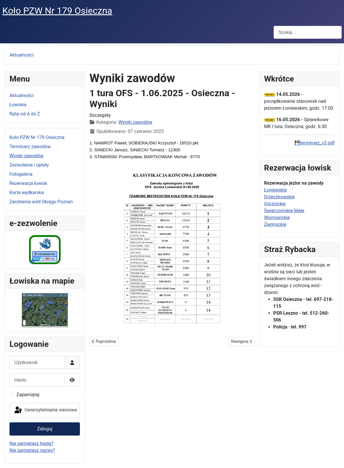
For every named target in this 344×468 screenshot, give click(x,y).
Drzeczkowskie (279, 197)
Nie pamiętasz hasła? (31, 443)
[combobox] (308, 32)
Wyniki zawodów (26, 155)
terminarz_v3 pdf (317, 143)
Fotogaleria (20, 174)
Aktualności (21, 55)
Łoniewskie (275, 190)
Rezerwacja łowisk (28, 183)
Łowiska (17, 104)
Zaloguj (44, 429)
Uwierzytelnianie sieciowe (45, 410)
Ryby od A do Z (24, 114)
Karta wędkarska (26, 192)
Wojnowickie (277, 217)
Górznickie (275, 203)
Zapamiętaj (27, 394)
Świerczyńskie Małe (284, 210)
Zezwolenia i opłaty (29, 165)
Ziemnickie (275, 224)
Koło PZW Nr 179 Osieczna (36, 137)
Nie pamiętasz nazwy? (32, 450)
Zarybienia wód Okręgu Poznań (41, 201)
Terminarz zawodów (30, 146)
